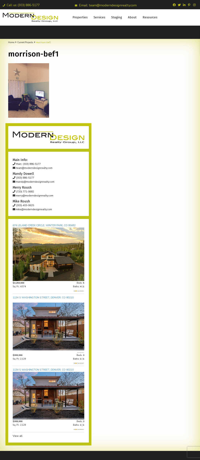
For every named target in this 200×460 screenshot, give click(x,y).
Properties (80, 17)
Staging (116, 17)
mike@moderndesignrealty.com (164, 131)
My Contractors (162, 454)
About (132, 17)
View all (150, 306)
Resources (150, 17)
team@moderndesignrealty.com (165, 90)
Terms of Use (184, 454)
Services (99, 17)
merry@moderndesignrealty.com (165, 117)
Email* (12, 418)
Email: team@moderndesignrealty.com (106, 5)
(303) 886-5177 (155, 100)
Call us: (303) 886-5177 (21, 5)
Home (11, 42)
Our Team (142, 454)
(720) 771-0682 (155, 113)
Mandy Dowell (124, 454)
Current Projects (25, 42)
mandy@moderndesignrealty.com (166, 104)
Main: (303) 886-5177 (159, 86)
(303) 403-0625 (155, 127)
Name (12, 409)
